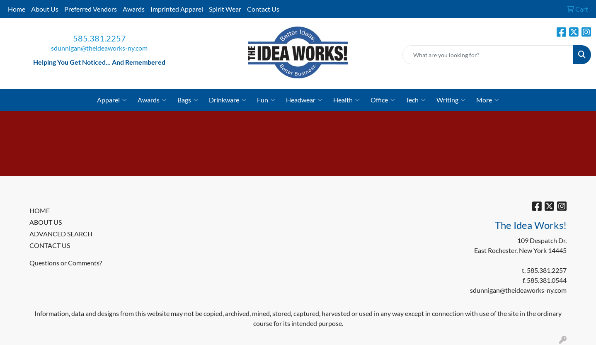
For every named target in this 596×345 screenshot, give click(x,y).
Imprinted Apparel (176, 9)
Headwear (304, 100)
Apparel (112, 100)
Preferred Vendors (90, 9)
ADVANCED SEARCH (60, 234)
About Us (44, 9)
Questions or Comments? (65, 263)
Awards (134, 9)
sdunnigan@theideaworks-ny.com (99, 48)
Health (346, 100)
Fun (266, 100)
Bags (187, 100)
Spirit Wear (225, 9)
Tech (416, 100)
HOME (39, 210)
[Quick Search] (488, 54)
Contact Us (263, 9)
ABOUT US (45, 222)
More (487, 100)
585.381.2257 (99, 38)
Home (16, 9)
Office (383, 100)
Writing (450, 100)
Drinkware (227, 100)
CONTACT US (49, 245)
